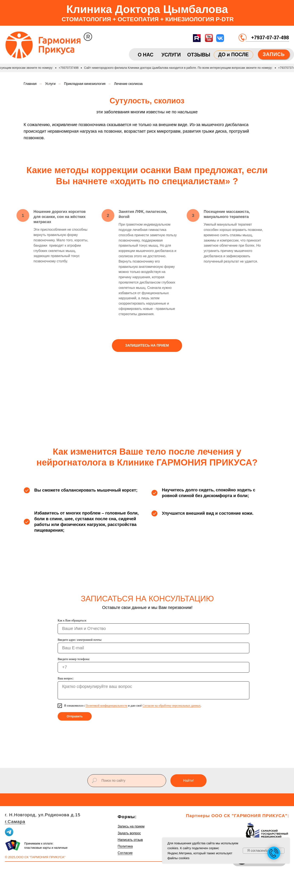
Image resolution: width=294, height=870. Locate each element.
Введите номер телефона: (74, 659)
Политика (125, 846)
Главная (30, 84)
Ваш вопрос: (66, 678)
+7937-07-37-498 (270, 37)
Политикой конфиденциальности (106, 705)
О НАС (145, 55)
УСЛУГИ (171, 55)
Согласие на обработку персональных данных (172, 705)
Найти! (188, 780)
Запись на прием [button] (131, 826)
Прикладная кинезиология (85, 84)
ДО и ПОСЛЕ (233, 54)
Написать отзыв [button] (130, 840)
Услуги (50, 84)
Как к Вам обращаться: (72, 620)
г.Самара (15, 821)
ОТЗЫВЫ (198, 55)
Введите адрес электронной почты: (80, 639)
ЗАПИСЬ (274, 54)
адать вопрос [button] (130, 833)
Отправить (75, 716)
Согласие (125, 853)
